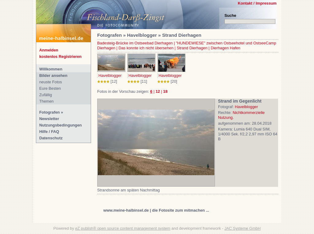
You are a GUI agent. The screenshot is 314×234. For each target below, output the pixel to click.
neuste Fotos (50, 82)
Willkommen (50, 69)
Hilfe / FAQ (49, 131)
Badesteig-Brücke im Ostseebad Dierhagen (135, 43)
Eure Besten (50, 88)
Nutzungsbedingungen (60, 125)
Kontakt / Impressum (257, 3)
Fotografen (49, 112)
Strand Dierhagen (192, 48)
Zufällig (45, 94)
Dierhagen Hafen (225, 48)
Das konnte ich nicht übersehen (146, 48)
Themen (46, 101)
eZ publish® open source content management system (122, 228)
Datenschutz (51, 138)
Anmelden (48, 50)
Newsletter (49, 118)
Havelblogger (109, 75)
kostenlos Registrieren (60, 56)
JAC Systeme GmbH (242, 228)
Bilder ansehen (53, 75)
